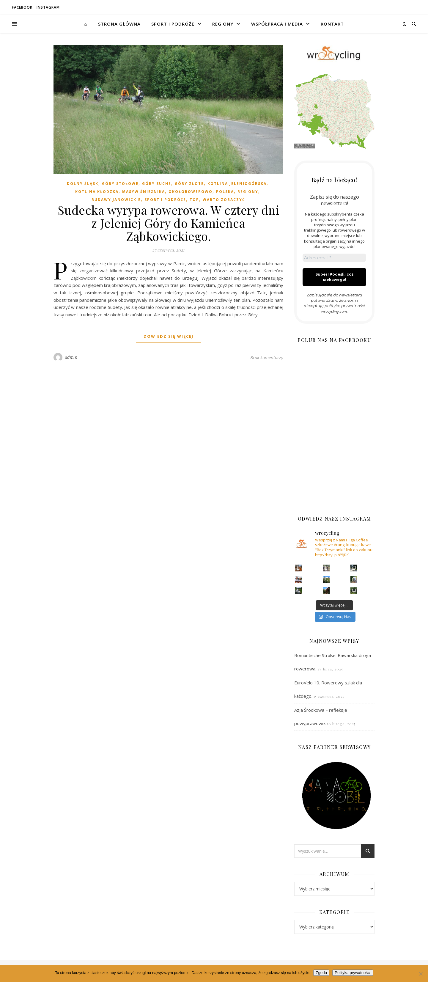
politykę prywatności (345, 305)
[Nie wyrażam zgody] (421, 974)
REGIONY (222, 24)
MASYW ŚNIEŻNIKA (143, 191)
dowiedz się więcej (168, 336)
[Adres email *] (334, 258)
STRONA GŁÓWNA (119, 24)
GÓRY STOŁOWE (120, 183)
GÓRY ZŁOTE (189, 183)
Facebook (22, 7)
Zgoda (321, 972)
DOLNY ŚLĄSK (82, 183)
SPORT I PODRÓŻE (172, 24)
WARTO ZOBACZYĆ (224, 199)
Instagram (48, 7)
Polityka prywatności (353, 972)
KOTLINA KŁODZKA (97, 191)
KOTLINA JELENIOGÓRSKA (237, 183)
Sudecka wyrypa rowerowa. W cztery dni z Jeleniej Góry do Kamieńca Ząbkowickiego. (168, 223)
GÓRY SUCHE (156, 183)
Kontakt (332, 24)
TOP (194, 199)
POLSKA (225, 191)
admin (71, 357)
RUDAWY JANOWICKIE (116, 199)
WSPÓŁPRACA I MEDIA (277, 24)
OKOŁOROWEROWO (191, 191)
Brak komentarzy (266, 357)
